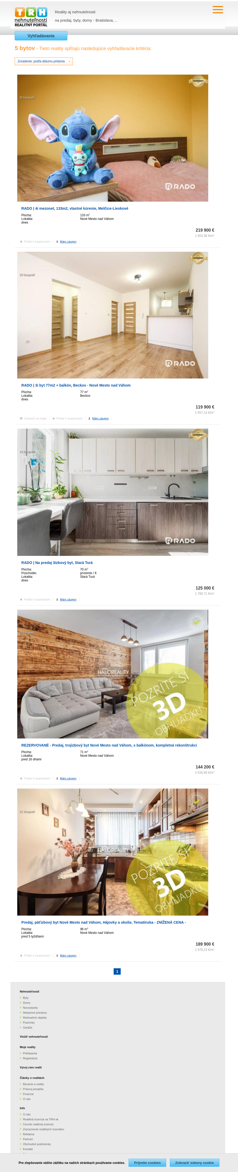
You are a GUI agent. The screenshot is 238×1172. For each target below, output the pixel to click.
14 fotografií (26, 451)
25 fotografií (26, 632)
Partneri (28, 1139)
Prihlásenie (30, 1053)
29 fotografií (26, 274)
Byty (25, 997)
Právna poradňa (33, 1089)
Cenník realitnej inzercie (38, 1124)
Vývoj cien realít (31, 1067)
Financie (28, 1094)
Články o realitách (32, 1077)
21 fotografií (26, 811)
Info (22, 1108)
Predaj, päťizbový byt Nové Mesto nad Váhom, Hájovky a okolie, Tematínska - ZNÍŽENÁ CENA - (103, 922)
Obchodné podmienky (37, 1144)
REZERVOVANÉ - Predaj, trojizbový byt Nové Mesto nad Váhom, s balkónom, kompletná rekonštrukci (109, 745)
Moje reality (28, 1047)
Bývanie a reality (33, 1084)
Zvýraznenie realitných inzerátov (43, 1129)
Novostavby (30, 1007)
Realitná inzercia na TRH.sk (41, 1119)
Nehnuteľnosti (29, 991)
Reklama (28, 1134)
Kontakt (28, 1149)
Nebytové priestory (35, 1012)
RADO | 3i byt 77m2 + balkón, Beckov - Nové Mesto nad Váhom (76, 385)
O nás (27, 1099)
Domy (27, 1002)
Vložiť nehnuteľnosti (34, 1036)
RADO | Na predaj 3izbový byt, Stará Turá (57, 563)
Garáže (27, 1027)
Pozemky (29, 1022)
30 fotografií (26, 97)
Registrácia (30, 1058)
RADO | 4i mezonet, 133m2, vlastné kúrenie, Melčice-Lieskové (74, 208)
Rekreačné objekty (35, 1017)
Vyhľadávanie (40, 36)
